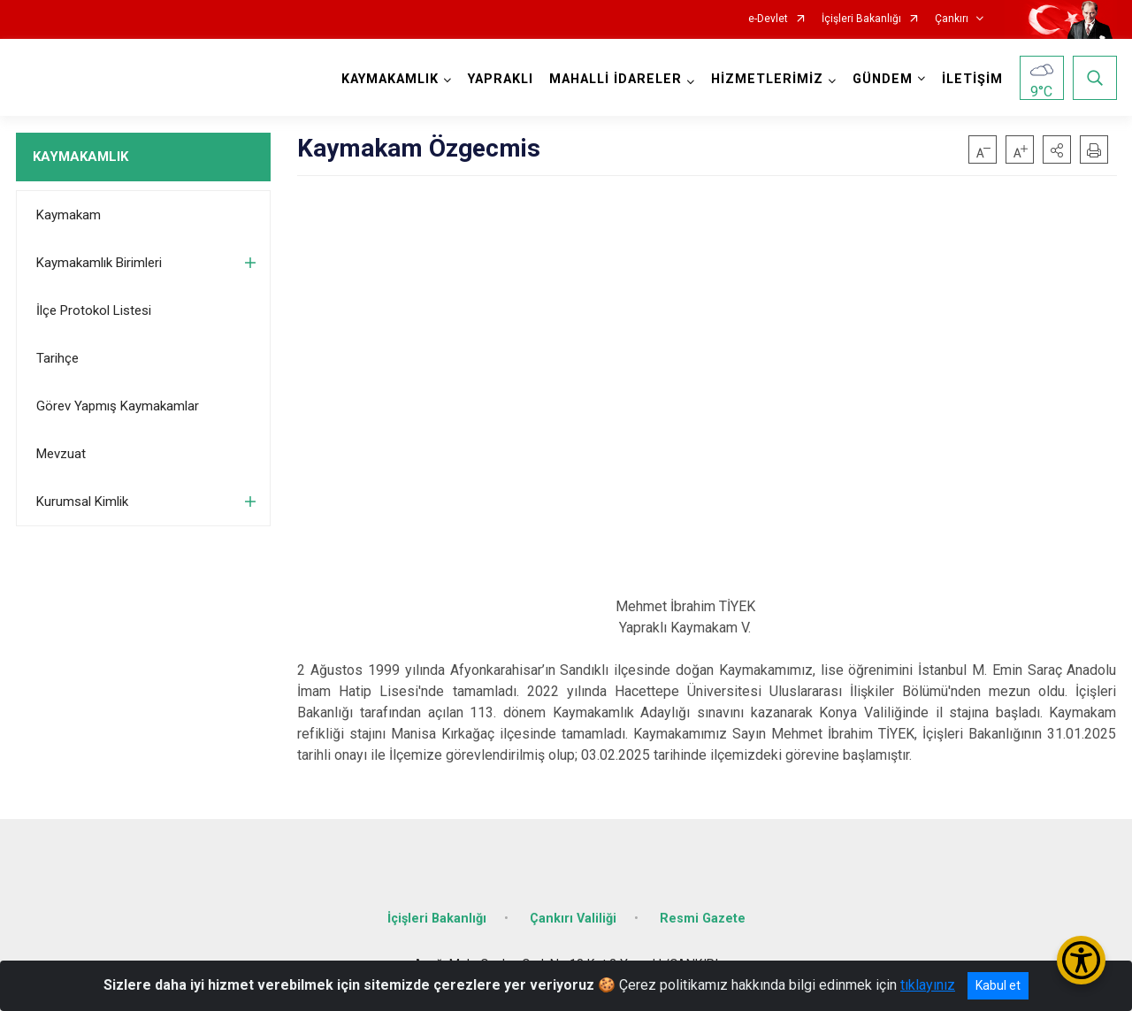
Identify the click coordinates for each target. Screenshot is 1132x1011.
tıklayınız (927, 985)
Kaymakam (68, 215)
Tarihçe (57, 358)
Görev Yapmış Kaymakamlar (117, 406)
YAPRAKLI (500, 79)
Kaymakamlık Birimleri (99, 263)
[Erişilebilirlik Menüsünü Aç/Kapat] (1081, 960)
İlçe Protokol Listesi (93, 310)
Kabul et (998, 985)
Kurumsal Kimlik (82, 501)
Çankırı (951, 19)
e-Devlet (768, 19)
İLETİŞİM (972, 79)
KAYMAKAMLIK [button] (390, 79)
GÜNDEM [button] (883, 79)
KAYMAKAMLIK (80, 157)
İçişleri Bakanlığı (861, 19)
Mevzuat (61, 454)
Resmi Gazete (703, 918)
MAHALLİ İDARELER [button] (615, 79)
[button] (1057, 149)
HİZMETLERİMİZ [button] (767, 79)
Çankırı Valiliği (573, 918)
